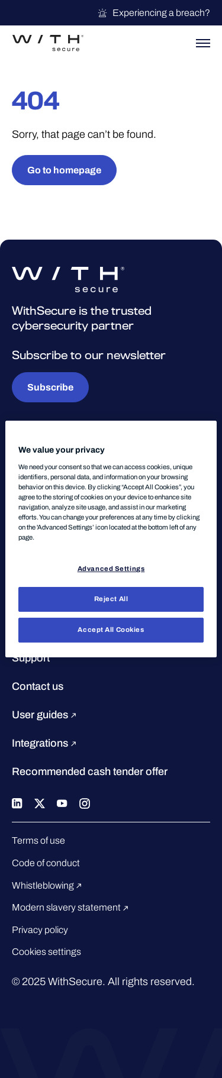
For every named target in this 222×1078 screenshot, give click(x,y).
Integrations (46, 743)
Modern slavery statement (72, 907)
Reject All (111, 598)
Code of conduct (46, 863)
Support (31, 658)
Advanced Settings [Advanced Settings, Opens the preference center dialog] (111, 568)
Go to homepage (64, 170)
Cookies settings (46, 952)
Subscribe (50, 387)
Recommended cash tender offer (90, 771)
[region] (110, 539)
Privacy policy (40, 930)
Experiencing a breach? (153, 13)
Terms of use (38, 840)
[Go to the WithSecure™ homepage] (48, 43)
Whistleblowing (48, 885)
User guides (46, 715)
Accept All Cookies (111, 629)
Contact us (37, 686)
